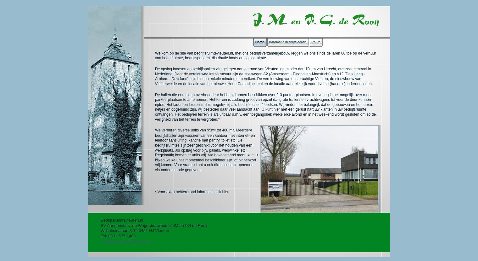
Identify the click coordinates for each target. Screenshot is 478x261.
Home (259, 42)
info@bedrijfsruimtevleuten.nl (127, 241)
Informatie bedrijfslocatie (288, 42)
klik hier (221, 192)
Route (315, 42)
